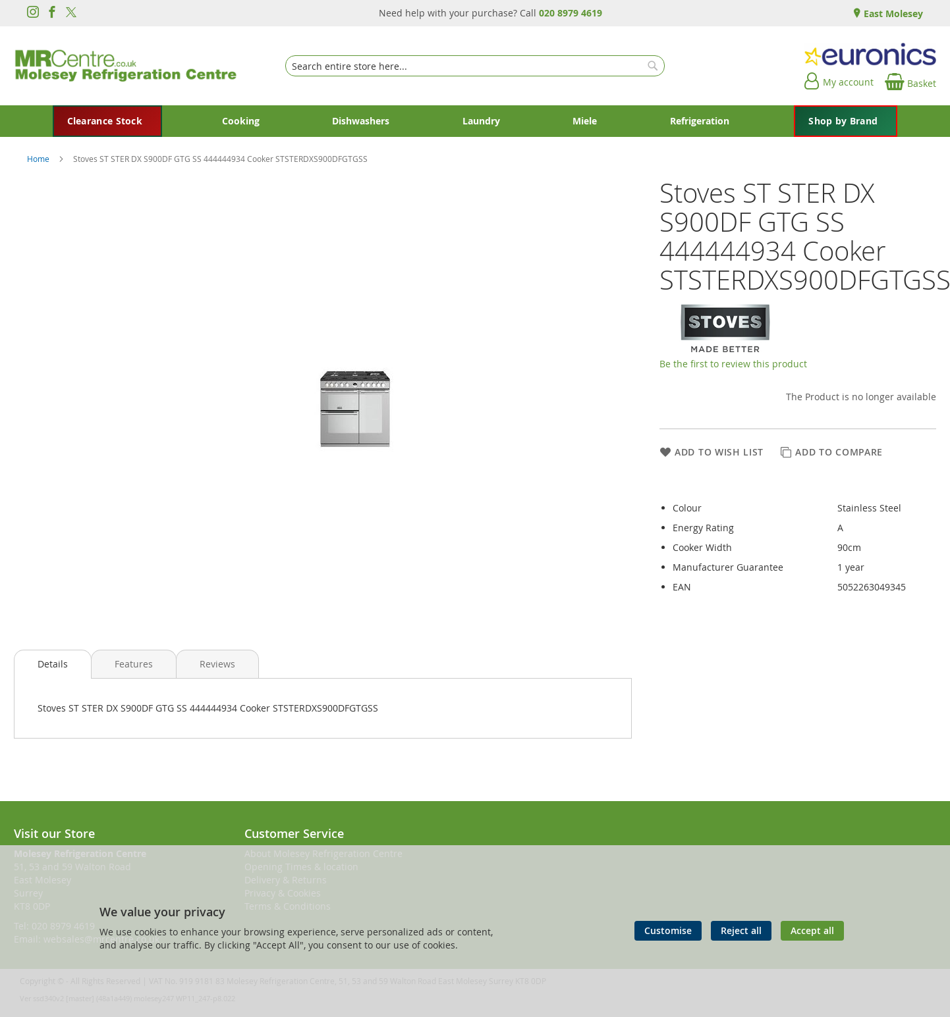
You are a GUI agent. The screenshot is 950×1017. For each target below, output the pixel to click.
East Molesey (892, 13)
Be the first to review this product (733, 363)
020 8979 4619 (570, 13)
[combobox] (475, 65)
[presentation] (53, 664)
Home (39, 158)
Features (134, 664)
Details (53, 664)
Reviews (217, 664)
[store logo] (126, 66)
